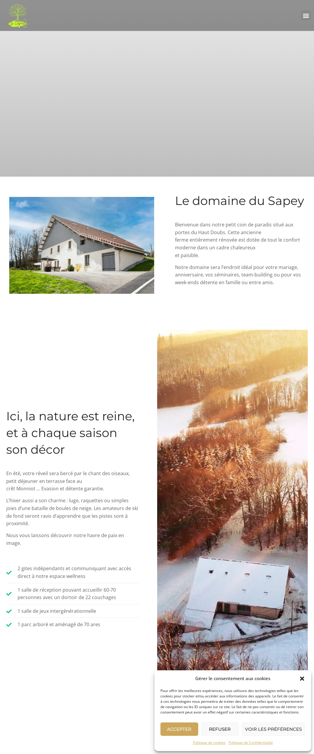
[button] (302, 679)
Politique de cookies (209, 742)
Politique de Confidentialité (251, 742)
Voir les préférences (273, 729)
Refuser (220, 729)
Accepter (179, 729)
